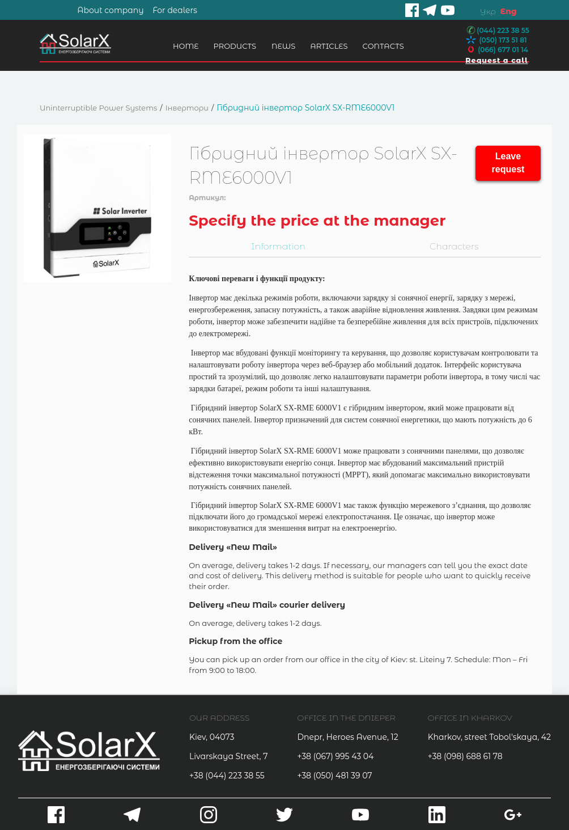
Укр (488, 11)
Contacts (380, 45)
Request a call (494, 60)
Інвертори (187, 107)
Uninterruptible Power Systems (98, 107)
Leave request (508, 162)
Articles (326, 45)
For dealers (174, 10)
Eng (508, 11)
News (280, 45)
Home (183, 45)
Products (232, 45)
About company (110, 10)
